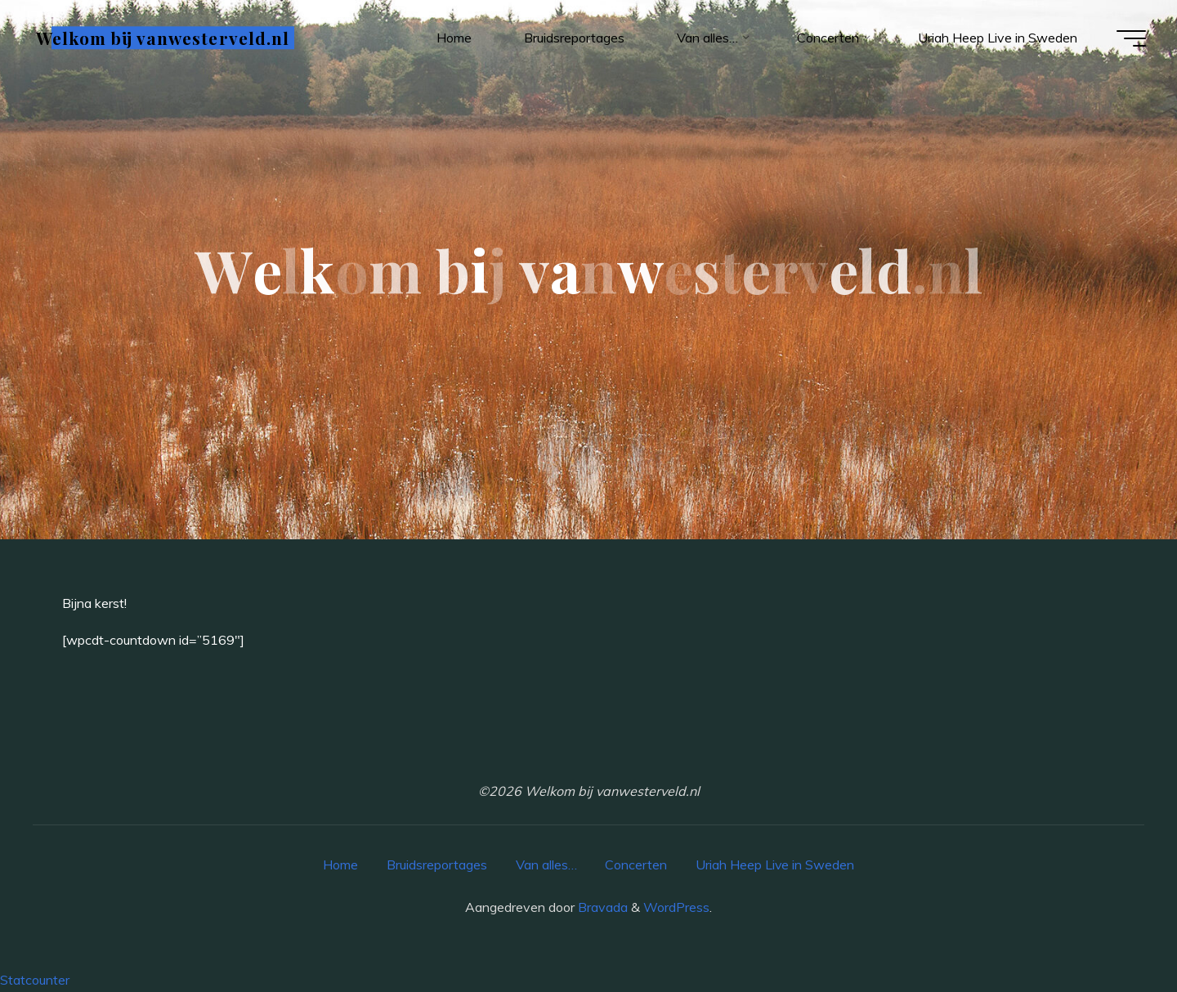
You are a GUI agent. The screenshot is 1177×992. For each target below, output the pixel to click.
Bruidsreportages (436, 864)
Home (339, 864)
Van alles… (545, 864)
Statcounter (34, 980)
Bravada (601, 907)
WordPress (676, 907)
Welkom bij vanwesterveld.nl (164, 38)
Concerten (636, 864)
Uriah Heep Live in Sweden (775, 864)
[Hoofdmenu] (1129, 39)
